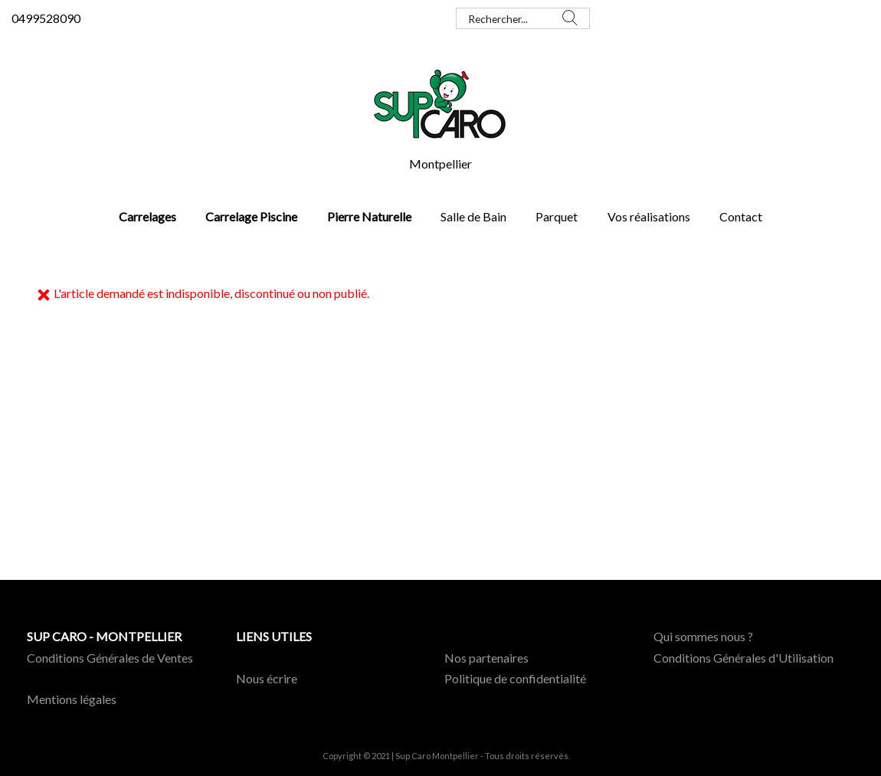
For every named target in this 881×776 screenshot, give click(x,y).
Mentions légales (71, 699)
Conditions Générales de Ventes (110, 657)
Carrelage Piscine (251, 216)
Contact (740, 216)
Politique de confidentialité (515, 678)
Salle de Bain (473, 216)
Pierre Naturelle (369, 216)
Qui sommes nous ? (703, 636)
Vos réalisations (649, 216)
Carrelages (147, 216)
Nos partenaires (486, 657)
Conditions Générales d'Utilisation (743, 657)
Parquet (556, 216)
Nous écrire (266, 678)
